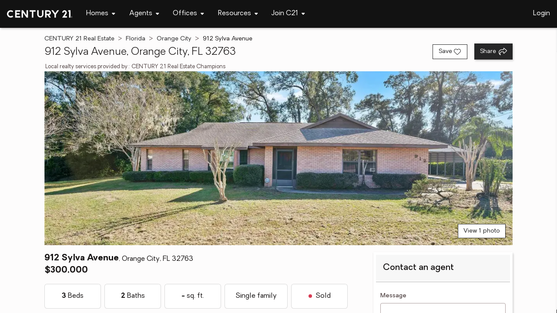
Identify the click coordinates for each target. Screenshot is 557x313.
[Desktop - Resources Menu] (238, 13)
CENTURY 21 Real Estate (79, 39)
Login (541, 13)
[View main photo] (278, 158)
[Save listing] (450, 51)
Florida (135, 39)
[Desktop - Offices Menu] (188, 13)
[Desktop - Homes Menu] (100, 13)
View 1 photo (481, 231)
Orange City (174, 39)
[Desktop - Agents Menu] (144, 13)
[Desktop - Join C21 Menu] (288, 13)
